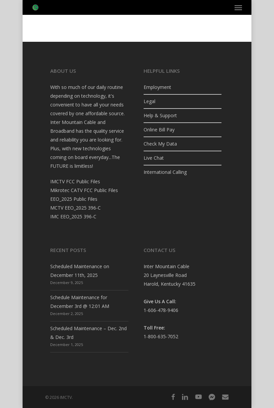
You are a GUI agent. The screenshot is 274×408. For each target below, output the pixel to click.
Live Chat (154, 158)
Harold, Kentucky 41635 (169, 284)
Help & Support (160, 115)
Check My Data (160, 143)
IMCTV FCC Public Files (75, 181)
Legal (149, 101)
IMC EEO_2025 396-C (73, 216)
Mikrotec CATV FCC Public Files (84, 190)
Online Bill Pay (159, 129)
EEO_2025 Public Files (73, 199)
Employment (157, 87)
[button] (238, 7)
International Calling (165, 172)
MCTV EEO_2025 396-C (75, 208)
